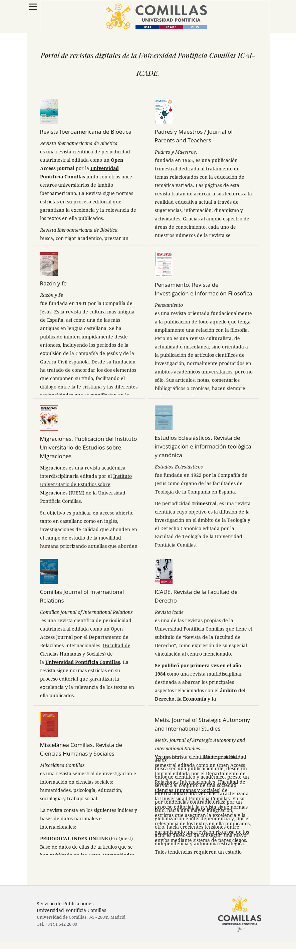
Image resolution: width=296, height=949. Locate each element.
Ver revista (167, 757)
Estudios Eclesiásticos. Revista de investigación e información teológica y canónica (203, 446)
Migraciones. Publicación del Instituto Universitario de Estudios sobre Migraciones (88, 447)
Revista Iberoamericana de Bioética (85, 131)
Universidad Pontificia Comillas (82, 662)
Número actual (220, 757)
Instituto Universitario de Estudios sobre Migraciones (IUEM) (86, 484)
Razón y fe (53, 283)
